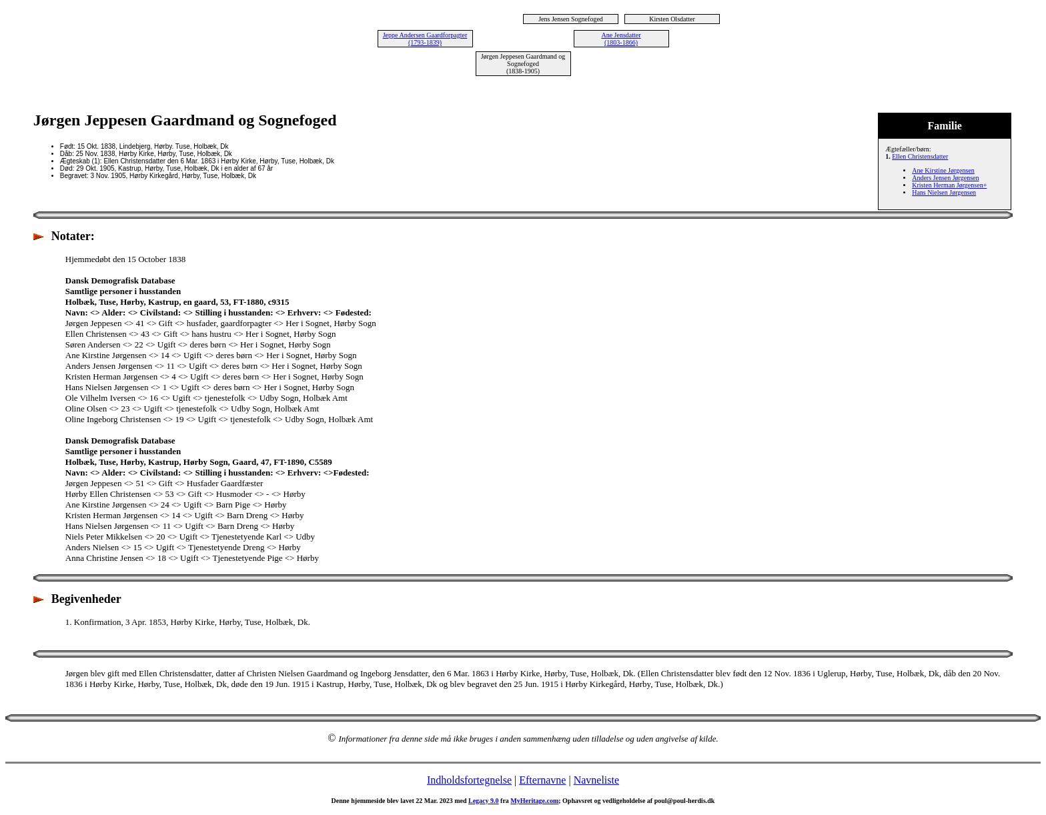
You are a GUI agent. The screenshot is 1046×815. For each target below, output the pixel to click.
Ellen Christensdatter (920, 156)
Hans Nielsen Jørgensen (944, 192)
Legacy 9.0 (483, 800)
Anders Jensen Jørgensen (945, 177)
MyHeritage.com (534, 800)
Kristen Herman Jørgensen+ (949, 185)
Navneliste (596, 780)
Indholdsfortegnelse (469, 780)
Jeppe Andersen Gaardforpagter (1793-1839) (425, 38)
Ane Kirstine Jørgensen (943, 170)
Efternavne (542, 780)
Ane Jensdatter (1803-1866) (620, 38)
